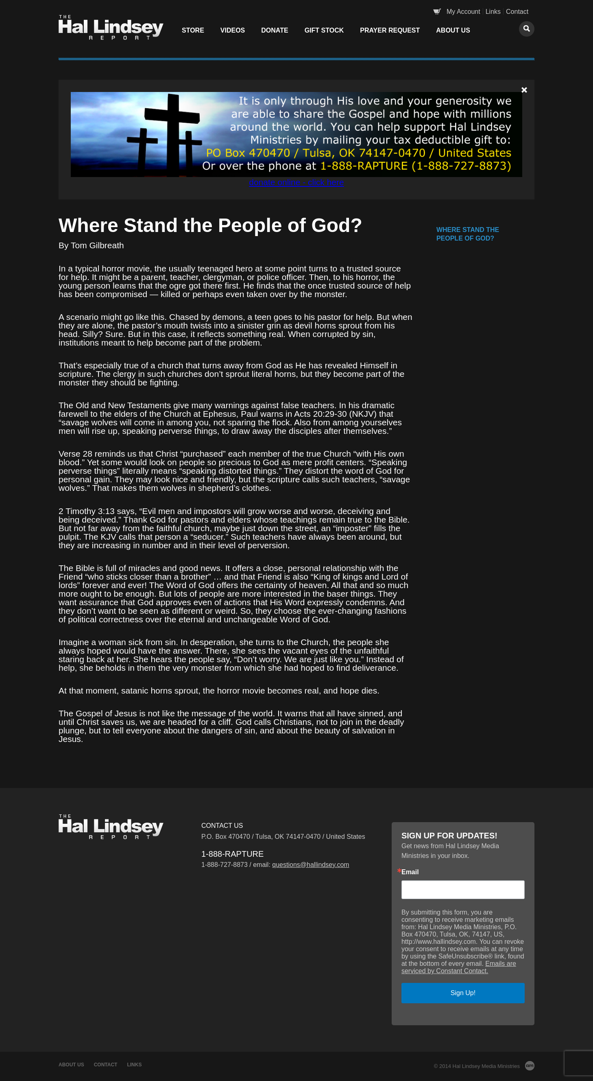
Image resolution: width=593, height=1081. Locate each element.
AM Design (529, 1065)
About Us (453, 30)
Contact (517, 11)
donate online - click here (296, 182)
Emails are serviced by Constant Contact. (458, 967)
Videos (232, 30)
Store (193, 30)
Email (410, 872)
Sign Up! (463, 992)
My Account (463, 11)
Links (493, 11)
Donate (274, 30)
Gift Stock (324, 30)
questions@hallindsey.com (310, 864)
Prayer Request (390, 30)
